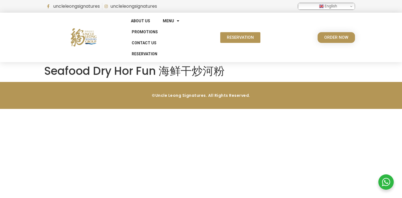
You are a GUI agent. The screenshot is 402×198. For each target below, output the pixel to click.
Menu (171, 21)
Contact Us (144, 43)
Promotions (145, 32)
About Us (140, 21)
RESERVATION (144, 54)
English (328, 6)
